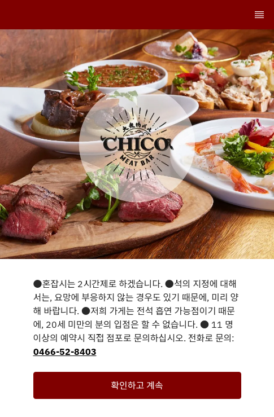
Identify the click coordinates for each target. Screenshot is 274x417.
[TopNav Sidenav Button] (259, 14)
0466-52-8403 (65, 351)
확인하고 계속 (137, 385)
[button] (137, 385)
